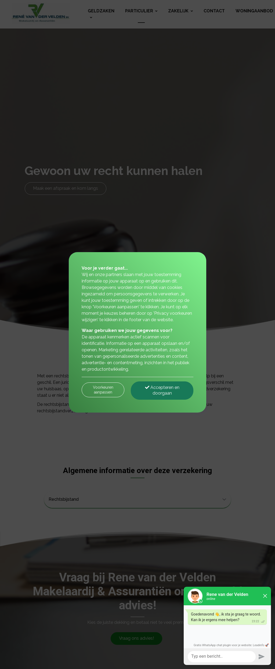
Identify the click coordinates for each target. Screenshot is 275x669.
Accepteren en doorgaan (162, 390)
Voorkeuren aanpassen (103, 389)
